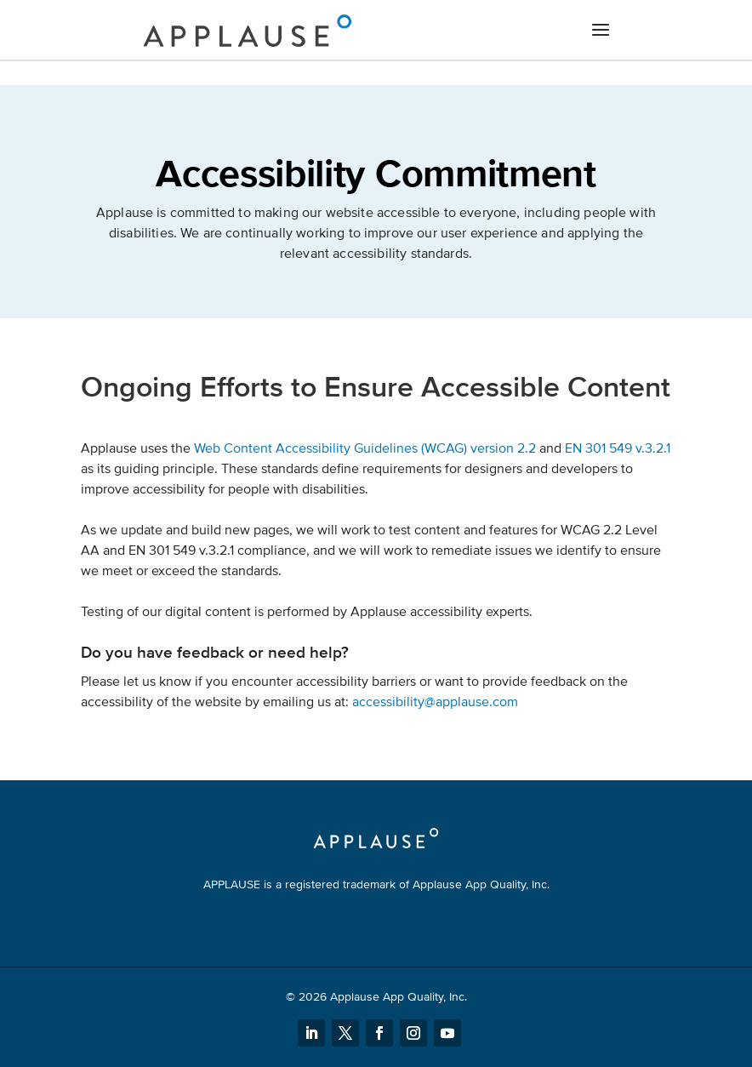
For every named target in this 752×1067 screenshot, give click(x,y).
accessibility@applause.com (435, 701)
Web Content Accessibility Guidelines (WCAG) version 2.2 (365, 448)
